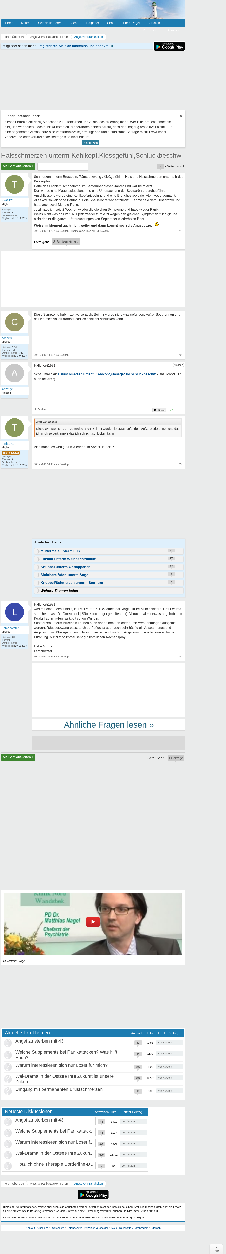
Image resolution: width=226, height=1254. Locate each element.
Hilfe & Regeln (132, 23)
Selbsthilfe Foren (50, 23)
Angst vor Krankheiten (88, 1183)
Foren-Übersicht (14, 1183)
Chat (110, 23)
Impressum (57, 1227)
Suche (74, 23)
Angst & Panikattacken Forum (49, 1183)
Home (9, 23)
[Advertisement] (108, 690)
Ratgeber (92, 23)
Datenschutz (74, 1227)
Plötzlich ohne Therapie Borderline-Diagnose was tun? (70, 1164)
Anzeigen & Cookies (96, 1227)
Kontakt (30, 1227)
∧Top (216, 1249)
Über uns (42, 1227)
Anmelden (174, 30)
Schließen (91, 143)
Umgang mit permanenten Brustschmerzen (59, 1089)
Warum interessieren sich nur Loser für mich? (61, 1065)
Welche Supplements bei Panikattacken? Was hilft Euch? (73, 1131)
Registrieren (151, 30)
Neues (25, 23)
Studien (154, 23)
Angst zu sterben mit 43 (39, 1041)
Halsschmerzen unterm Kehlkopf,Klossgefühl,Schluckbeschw (91, 155)
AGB (114, 1227)
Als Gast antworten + (18, 166)
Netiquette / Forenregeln (133, 1227)
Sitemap (156, 1227)
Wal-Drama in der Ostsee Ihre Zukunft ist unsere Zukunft (72, 1153)
